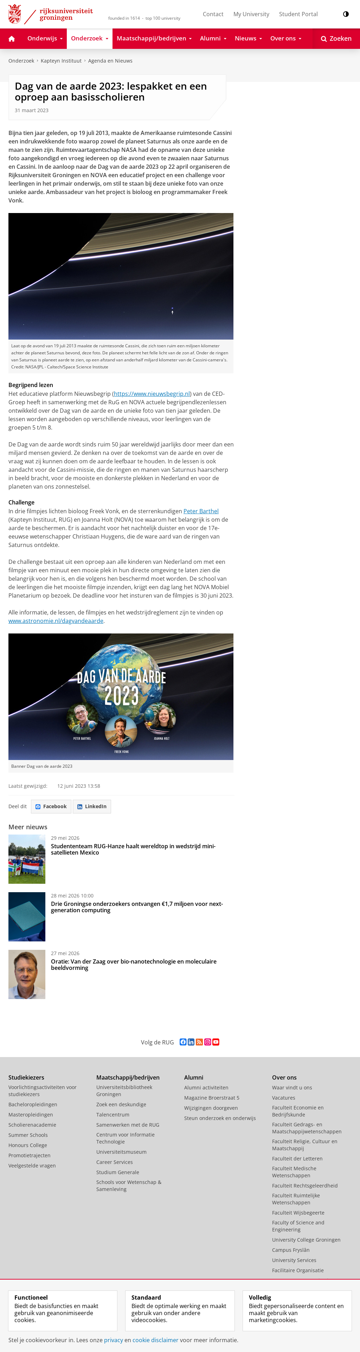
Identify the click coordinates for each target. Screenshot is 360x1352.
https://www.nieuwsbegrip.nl (152, 394)
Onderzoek (21, 60)
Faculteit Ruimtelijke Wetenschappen (296, 1199)
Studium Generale (117, 1172)
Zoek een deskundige (121, 1104)
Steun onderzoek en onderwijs (220, 1118)
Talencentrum (112, 1114)
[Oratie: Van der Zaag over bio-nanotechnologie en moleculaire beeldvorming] (26, 974)
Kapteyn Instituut (61, 60)
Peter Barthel (201, 511)
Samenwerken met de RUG (127, 1124)
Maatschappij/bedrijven (128, 1077)
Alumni (193, 1077)
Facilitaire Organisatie (298, 1270)
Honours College (27, 1145)
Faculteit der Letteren (297, 1158)
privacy (113, 1340)
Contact (213, 14)
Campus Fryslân (291, 1250)
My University (251, 14)
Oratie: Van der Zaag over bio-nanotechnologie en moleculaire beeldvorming (134, 965)
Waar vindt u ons (292, 1087)
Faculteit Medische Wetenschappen (294, 1172)
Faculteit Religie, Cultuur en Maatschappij (305, 1145)
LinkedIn (92, 806)
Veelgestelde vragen (32, 1165)
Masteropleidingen (30, 1114)
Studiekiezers (26, 1077)
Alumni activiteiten (206, 1087)
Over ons (284, 1077)
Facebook (51, 806)
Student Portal (298, 14)
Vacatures (283, 1097)
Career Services (114, 1162)
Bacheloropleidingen (32, 1104)
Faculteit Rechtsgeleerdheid (305, 1185)
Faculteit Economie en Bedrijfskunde (298, 1111)
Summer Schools (28, 1135)
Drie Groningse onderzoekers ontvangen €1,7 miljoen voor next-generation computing (137, 907)
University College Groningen (306, 1239)
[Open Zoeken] (336, 38)
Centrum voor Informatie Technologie (125, 1138)
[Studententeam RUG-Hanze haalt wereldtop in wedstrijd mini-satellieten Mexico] (26, 859)
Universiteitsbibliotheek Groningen (124, 1090)
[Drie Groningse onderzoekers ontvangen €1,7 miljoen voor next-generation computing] (26, 916)
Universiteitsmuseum (121, 1151)
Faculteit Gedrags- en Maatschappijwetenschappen (307, 1128)
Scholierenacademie (32, 1124)
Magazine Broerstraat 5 (211, 1097)
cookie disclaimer (156, 1340)
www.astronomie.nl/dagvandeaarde (55, 621)
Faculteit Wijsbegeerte (298, 1212)
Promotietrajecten (29, 1155)
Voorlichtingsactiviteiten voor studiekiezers (42, 1090)
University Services (294, 1260)
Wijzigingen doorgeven (211, 1108)
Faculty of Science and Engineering (298, 1226)
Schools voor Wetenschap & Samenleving (128, 1185)
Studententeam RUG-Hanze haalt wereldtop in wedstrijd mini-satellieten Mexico (133, 849)
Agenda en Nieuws (110, 60)
